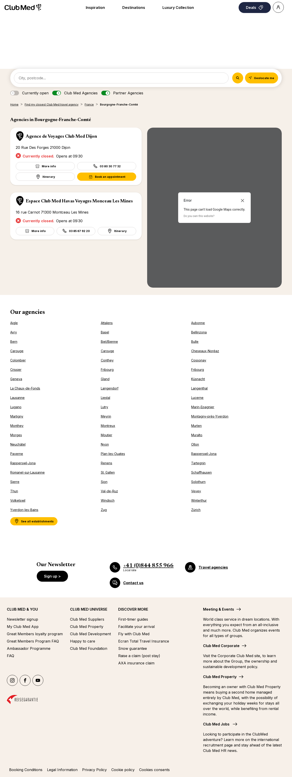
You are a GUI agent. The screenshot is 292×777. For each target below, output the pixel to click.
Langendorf (109, 388)
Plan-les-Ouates (113, 454)
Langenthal (199, 388)
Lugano (15, 407)
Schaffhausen (201, 472)
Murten (196, 426)
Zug (104, 510)
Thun (14, 491)
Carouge (16, 351)
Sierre (14, 482)
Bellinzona (199, 332)
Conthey (107, 360)
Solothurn (198, 482)
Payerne (16, 454)
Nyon (105, 444)
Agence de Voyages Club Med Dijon (61, 136)
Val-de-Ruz (109, 491)
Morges (16, 435)
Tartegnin (198, 463)
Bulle (194, 341)
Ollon (195, 444)
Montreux (108, 426)
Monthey (16, 426)
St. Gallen (108, 472)
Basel (105, 332)
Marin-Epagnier (202, 407)
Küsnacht (198, 379)
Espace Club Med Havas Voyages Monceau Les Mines (79, 201)
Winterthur (199, 500)
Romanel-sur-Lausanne (27, 472)
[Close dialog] (242, 200)
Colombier (18, 360)
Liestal (105, 398)
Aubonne (198, 323)
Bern (13, 341)
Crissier (15, 370)
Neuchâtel (18, 444)
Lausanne (17, 398)
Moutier (106, 435)
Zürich (196, 510)
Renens (106, 463)
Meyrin (106, 416)
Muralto (196, 435)
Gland (105, 379)
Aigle (14, 323)
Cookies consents (154, 769)
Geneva (16, 379)
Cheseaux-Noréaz (205, 351)
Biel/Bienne (109, 341)
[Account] (278, 7)
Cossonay (198, 360)
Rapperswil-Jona (203, 454)
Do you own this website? (199, 216)
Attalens (107, 323)
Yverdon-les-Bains (24, 510)
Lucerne (197, 398)
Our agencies (27, 312)
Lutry (104, 407)
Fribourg (107, 370)
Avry (13, 332)
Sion (104, 482)
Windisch (108, 500)
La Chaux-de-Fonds (25, 388)
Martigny (16, 416)
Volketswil (17, 500)
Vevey (196, 491)
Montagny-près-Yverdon (209, 416)
